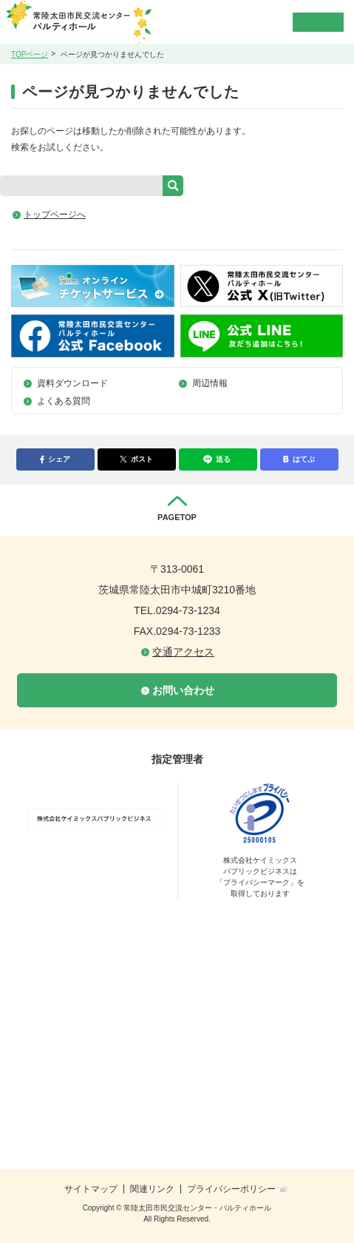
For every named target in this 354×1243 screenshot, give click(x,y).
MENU (306, 21)
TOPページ (29, 54)
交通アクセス (183, 652)
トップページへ (55, 214)
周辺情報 (210, 383)
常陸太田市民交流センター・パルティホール (100, 22)
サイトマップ (91, 1189)
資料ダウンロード (72, 383)
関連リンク (152, 1189)
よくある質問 (63, 401)
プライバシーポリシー (231, 1189)
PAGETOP (177, 517)
